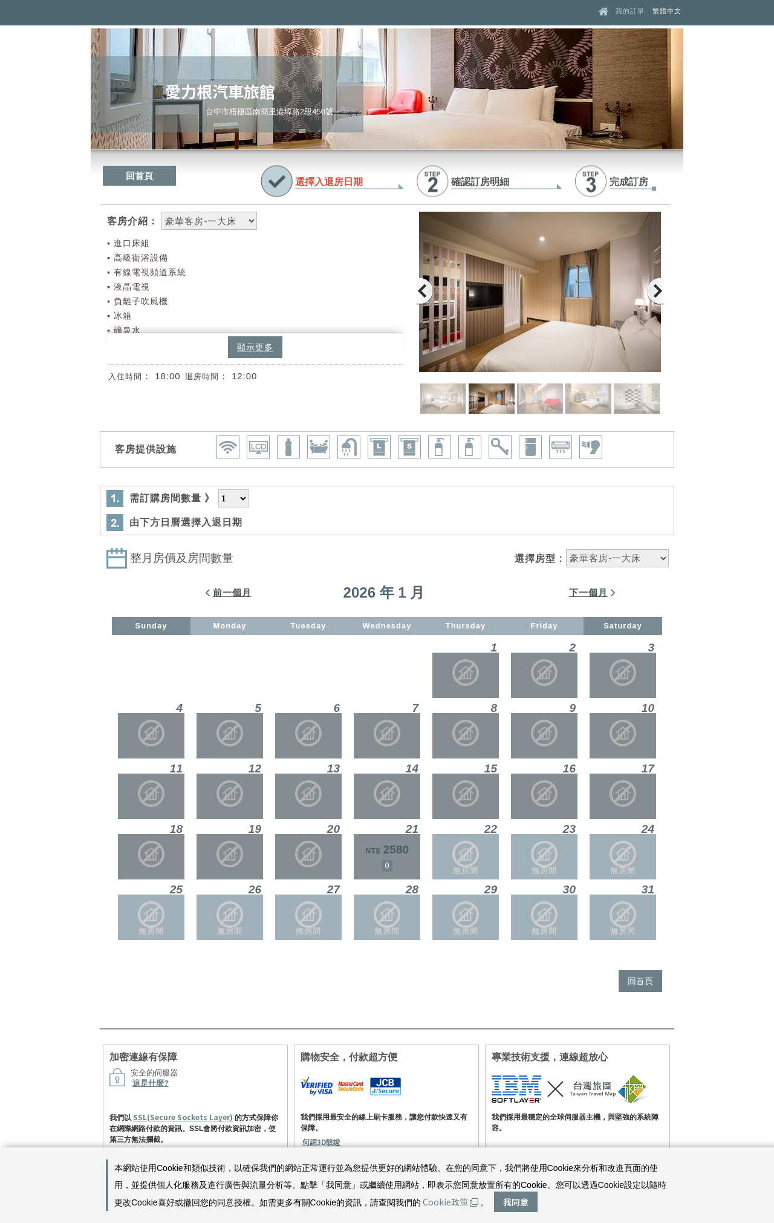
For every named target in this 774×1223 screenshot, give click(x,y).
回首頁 (139, 176)
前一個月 (232, 592)
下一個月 (588, 592)
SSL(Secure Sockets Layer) (183, 1117)
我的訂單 (631, 11)
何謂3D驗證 (321, 1142)
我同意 (515, 1202)
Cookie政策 (450, 1202)
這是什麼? (150, 1083)
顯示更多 (255, 347)
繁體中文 (666, 11)
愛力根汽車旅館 (220, 91)
